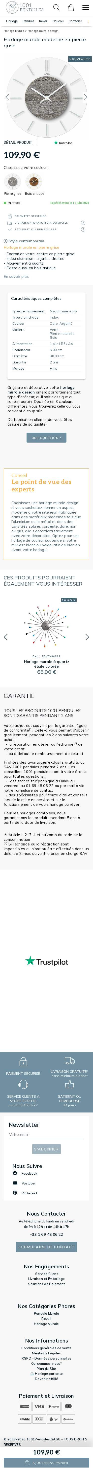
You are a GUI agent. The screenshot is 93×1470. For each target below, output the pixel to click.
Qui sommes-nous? (46, 1363)
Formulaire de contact (46, 1247)
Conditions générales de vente (46, 1348)
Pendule (28, 21)
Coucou (58, 21)
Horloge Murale (15, 31)
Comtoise (75, 21)
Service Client (46, 1274)
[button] (86, 21)
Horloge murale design (43, 31)
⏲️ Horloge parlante (46, 1374)
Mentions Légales (46, 1353)
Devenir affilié (46, 1379)
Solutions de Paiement (46, 1284)
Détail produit (18, 142)
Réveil (43, 21)
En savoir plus (16, 276)
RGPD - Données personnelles (47, 1358)
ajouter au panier (46, 1462)
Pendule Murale (46, 1313)
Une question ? (47, 438)
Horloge (12, 21)
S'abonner (46, 1149)
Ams (53, 368)
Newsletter (24, 1124)
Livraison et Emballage (46, 1279)
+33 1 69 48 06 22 (46, 1234)
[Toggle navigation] (85, 7)
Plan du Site (46, 1369)
